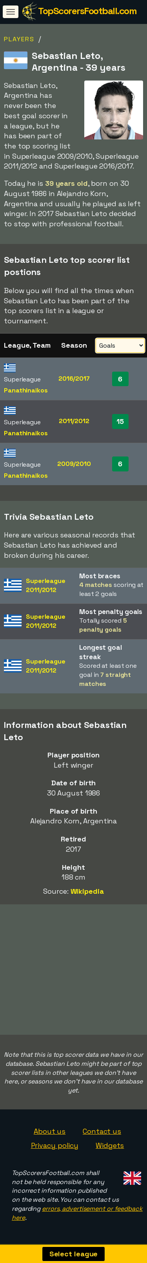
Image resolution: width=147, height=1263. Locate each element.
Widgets (110, 1145)
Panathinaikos (26, 390)
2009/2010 (74, 464)
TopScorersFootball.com (87, 11)
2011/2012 (74, 421)
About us (49, 1131)
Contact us (102, 1131)
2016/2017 (74, 378)
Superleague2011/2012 (45, 585)
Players (19, 39)
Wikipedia (87, 891)
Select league (73, 1253)
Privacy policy (55, 1145)
